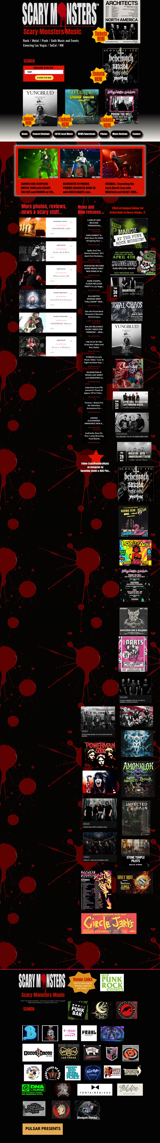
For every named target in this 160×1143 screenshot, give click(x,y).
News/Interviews (61, 296)
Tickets (98, 73)
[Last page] (106, 448)
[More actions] (71, 222)
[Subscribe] (44, 77)
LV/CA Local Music (94, 321)
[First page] (83, 448)
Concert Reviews (61, 225)
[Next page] (101, 448)
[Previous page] (88, 448)
